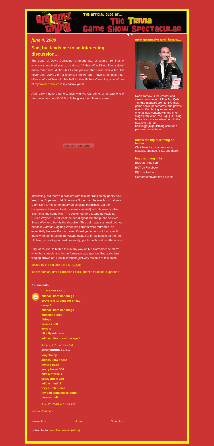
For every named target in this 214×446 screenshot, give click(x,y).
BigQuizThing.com (147, 162)
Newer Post (39, 421)
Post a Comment (42, 411)
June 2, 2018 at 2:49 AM (57, 345)
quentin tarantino (94, 271)
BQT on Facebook (146, 167)
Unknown (48, 290)
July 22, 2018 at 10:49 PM (58, 404)
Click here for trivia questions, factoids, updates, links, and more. (157, 149)
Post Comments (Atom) (64, 430)
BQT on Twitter (144, 172)
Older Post (118, 421)
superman (112, 271)
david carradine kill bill (66, 271)
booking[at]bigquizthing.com (153, 126)
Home (78, 421)
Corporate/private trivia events (154, 176)
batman (46, 271)
